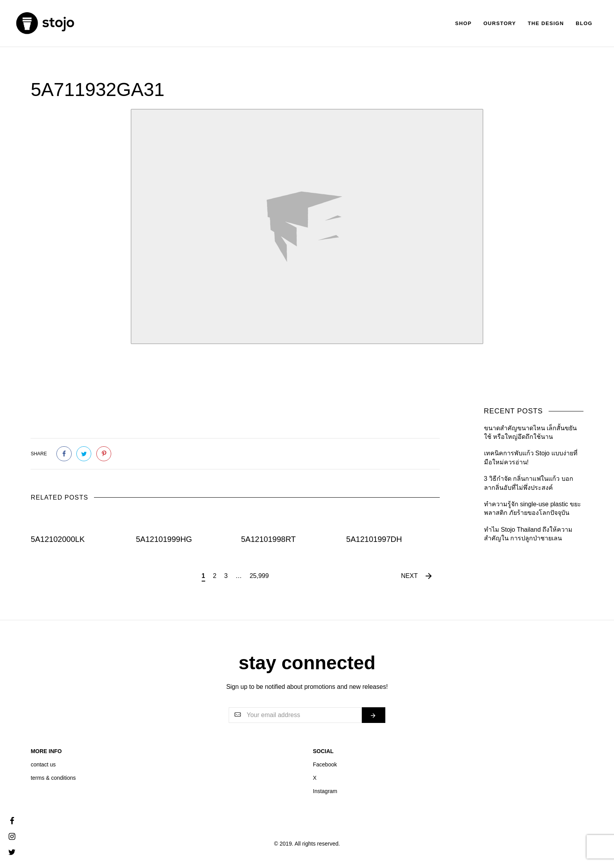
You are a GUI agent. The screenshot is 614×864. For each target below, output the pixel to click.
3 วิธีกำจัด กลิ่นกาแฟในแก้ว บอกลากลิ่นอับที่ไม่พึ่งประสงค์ (528, 483)
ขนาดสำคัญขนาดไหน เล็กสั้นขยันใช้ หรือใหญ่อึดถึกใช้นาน (530, 432)
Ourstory (499, 23)
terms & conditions (53, 778)
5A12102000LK (58, 539)
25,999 (259, 575)
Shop (463, 23)
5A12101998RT (268, 539)
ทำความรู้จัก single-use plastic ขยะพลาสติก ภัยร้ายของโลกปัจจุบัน (532, 508)
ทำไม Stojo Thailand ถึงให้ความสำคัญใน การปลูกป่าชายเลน (528, 534)
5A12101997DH (374, 539)
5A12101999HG (164, 539)
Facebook (325, 764)
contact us (43, 764)
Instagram (325, 791)
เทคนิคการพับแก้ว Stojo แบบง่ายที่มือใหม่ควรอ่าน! (531, 457)
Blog (584, 23)
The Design (546, 23)
